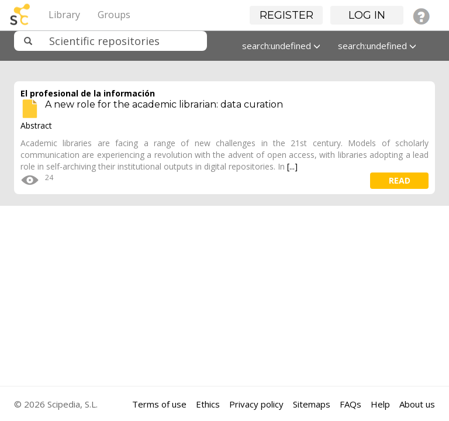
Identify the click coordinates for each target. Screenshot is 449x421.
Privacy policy (256, 404)
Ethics (208, 404)
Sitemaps (311, 404)
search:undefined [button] (281, 45)
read (399, 180)
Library (64, 14)
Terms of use (159, 404)
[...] (292, 166)
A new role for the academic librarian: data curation (164, 104)
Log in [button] (366, 15)
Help (380, 404)
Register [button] (286, 15)
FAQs (350, 404)
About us (417, 404)
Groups (114, 14)
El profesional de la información (87, 93)
